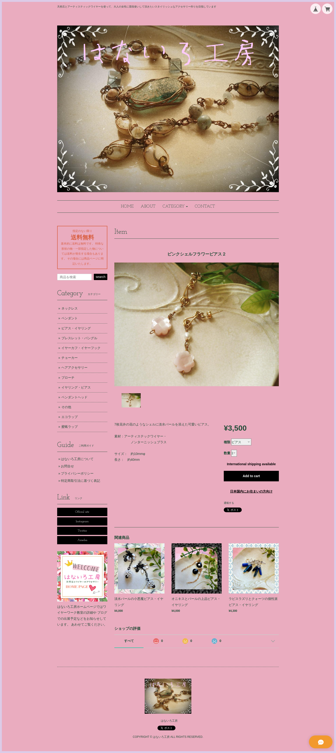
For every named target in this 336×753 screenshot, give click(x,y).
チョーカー (69, 358)
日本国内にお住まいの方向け (251, 491)
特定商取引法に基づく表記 (80, 481)
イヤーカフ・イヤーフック (81, 348)
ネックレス (69, 308)
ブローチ (67, 377)
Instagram (82, 521)
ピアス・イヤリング (76, 328)
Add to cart (251, 476)
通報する (229, 502)
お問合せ (67, 466)
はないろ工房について (77, 459)
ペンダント (69, 318)
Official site (82, 512)
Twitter (82, 531)
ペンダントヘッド (74, 397)
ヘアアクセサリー (74, 367)
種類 (227, 442)
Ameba (82, 540)
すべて (129, 641)
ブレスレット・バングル (79, 338)
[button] (175, 207)
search (100, 277)
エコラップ (69, 417)
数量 (227, 453)
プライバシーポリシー (77, 473)
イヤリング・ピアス (76, 387)
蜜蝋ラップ (69, 427)
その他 (66, 407)
